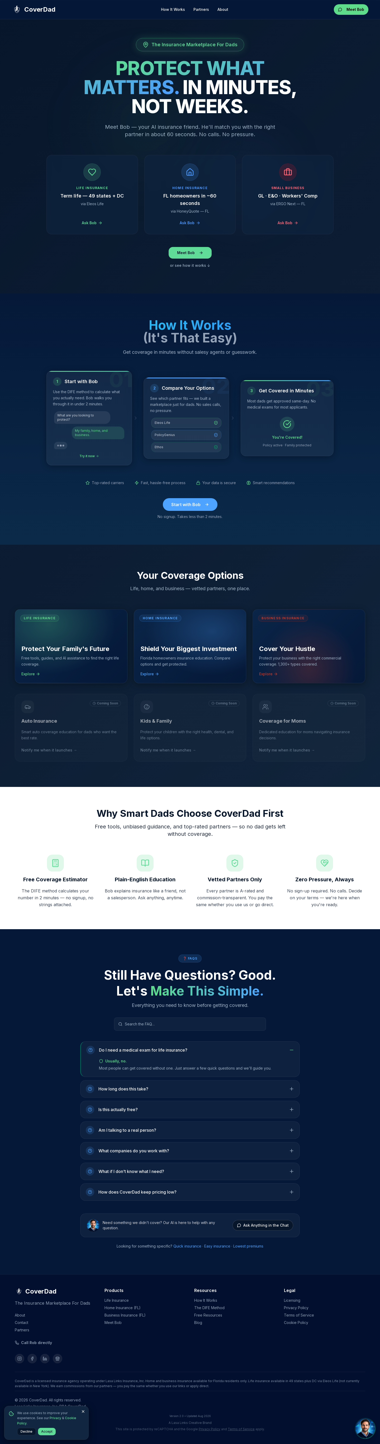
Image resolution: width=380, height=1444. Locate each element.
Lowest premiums (248, 1246)
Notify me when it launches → (49, 750)
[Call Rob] (33, 1342)
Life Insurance (116, 1300)
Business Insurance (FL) (125, 1315)
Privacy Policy (296, 1307)
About (222, 9)
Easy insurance (217, 1246)
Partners (201, 9)
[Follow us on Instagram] (19, 1358)
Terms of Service (299, 1315)
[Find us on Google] (57, 1358)
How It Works (173, 9)
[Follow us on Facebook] (32, 1358)
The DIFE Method (209, 1307)
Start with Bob (190, 504)
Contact (21, 1322)
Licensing (292, 1300)
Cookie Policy (296, 1322)
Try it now (89, 456)
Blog (198, 1322)
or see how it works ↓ (190, 265)
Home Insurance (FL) (122, 1307)
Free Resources (208, 1315)
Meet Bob (351, 9)
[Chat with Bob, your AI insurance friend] (365, 1429)
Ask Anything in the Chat (263, 1225)
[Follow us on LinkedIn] (45, 1358)
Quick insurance (187, 1246)
